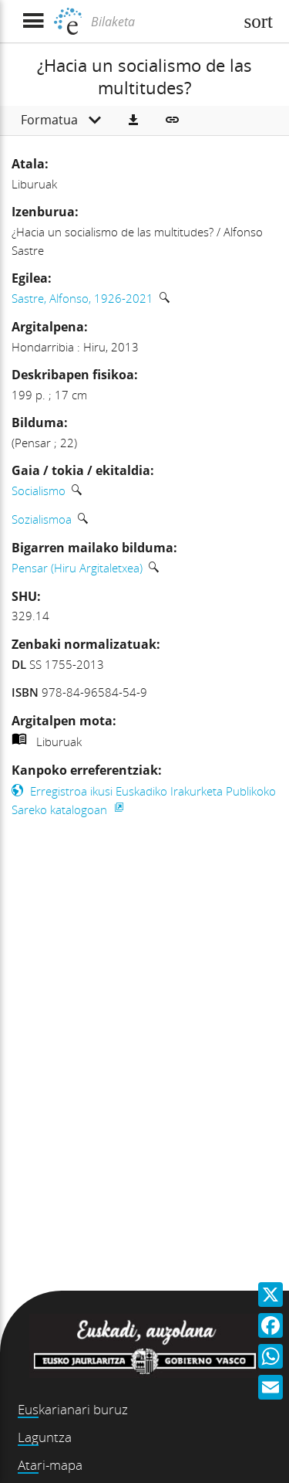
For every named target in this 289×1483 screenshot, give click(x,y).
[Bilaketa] (161, 21)
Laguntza (45, 1437)
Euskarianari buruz (73, 1409)
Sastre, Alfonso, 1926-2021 (82, 298)
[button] (133, 120)
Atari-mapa (50, 1465)
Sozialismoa (42, 519)
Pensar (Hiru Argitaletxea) (77, 567)
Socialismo (39, 490)
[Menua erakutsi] (33, 21)
